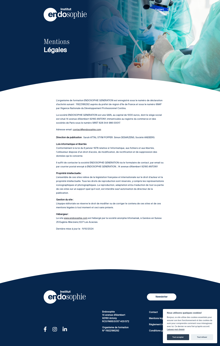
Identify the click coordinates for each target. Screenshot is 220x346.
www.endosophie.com (75, 218)
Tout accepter (178, 337)
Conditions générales (160, 331)
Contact (159, 10)
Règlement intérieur (159, 325)
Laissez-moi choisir (176, 329)
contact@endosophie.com (87, 130)
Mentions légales (158, 318)
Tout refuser (202, 337)
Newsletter (162, 297)
